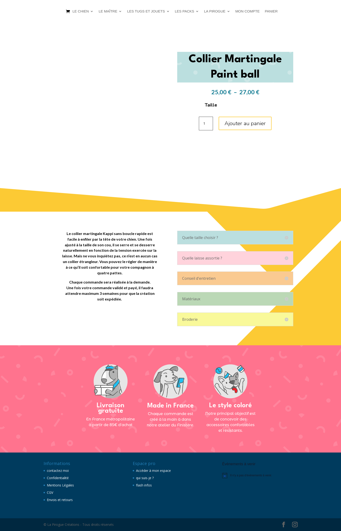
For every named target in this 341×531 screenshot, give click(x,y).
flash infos (144, 485)
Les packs (184, 11)
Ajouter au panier (245, 123)
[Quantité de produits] (206, 123)
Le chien (80, 11)
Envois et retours (60, 500)
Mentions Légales (60, 485)
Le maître (108, 11)
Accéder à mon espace (153, 470)
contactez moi (58, 470)
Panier (271, 11)
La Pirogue (214, 11)
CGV (50, 492)
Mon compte (247, 11)
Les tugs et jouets (146, 11)
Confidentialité (58, 478)
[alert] (259, 475)
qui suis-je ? (145, 478)
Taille (211, 105)
